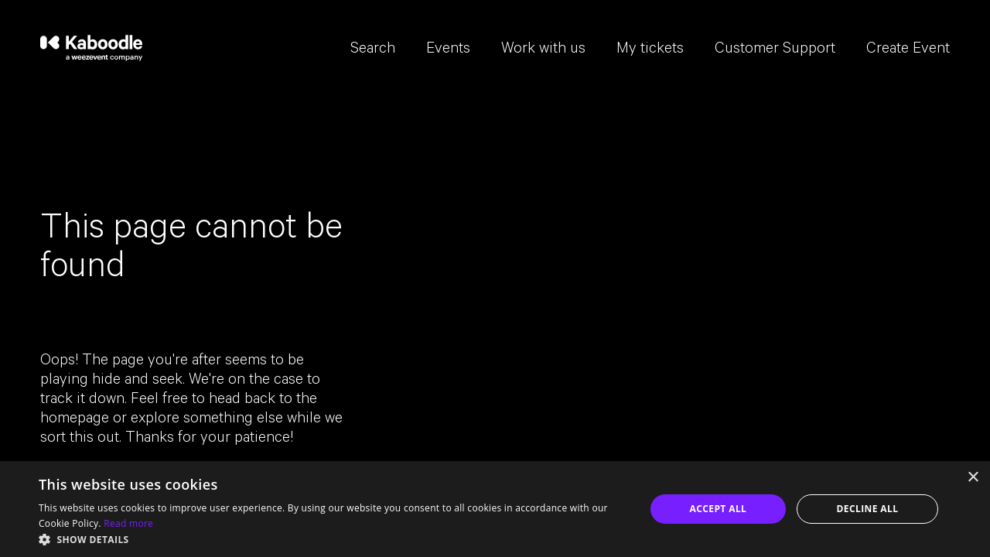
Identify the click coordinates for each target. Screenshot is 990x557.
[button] (333, 538)
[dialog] (495, 509)
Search (372, 50)
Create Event (908, 50)
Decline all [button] (868, 508)
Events (448, 50)
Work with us (543, 50)
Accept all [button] (718, 508)
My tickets (650, 50)
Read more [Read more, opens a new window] (128, 523)
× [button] (972, 478)
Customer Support (775, 50)
